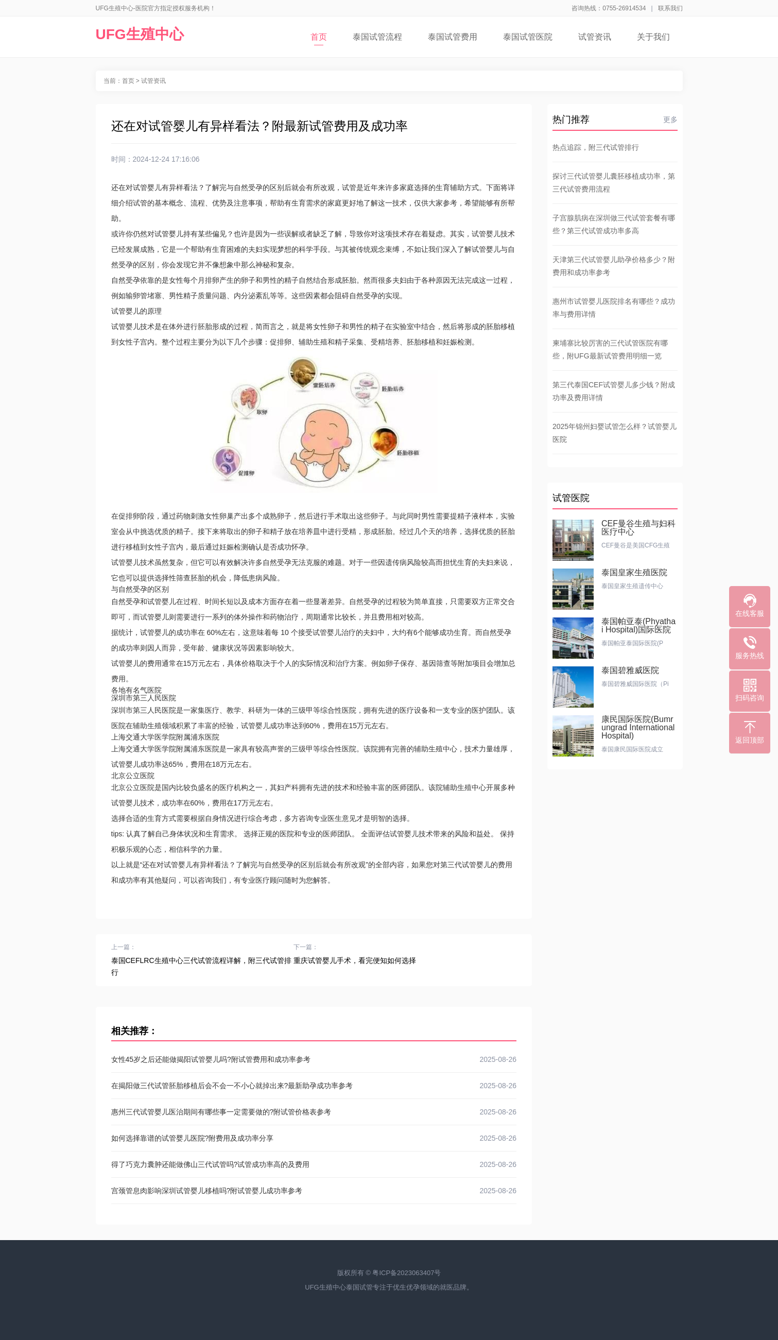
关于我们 (653, 36)
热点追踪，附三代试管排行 (595, 147)
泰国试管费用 (452, 36)
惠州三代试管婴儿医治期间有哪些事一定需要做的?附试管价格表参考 (314, 1112)
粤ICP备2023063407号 (406, 1273)
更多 (670, 119)
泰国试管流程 (377, 36)
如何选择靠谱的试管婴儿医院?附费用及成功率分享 (314, 1138)
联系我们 (670, 8)
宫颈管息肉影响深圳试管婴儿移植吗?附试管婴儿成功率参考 (314, 1190)
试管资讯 (594, 36)
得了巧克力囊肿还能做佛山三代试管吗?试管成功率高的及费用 (314, 1164)
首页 (318, 38)
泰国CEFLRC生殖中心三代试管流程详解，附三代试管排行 (201, 966)
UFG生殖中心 (140, 34)
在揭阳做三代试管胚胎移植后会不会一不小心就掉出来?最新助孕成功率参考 (314, 1085)
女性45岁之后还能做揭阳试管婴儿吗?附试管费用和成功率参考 (314, 1059)
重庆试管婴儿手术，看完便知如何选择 (354, 960)
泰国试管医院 (527, 36)
